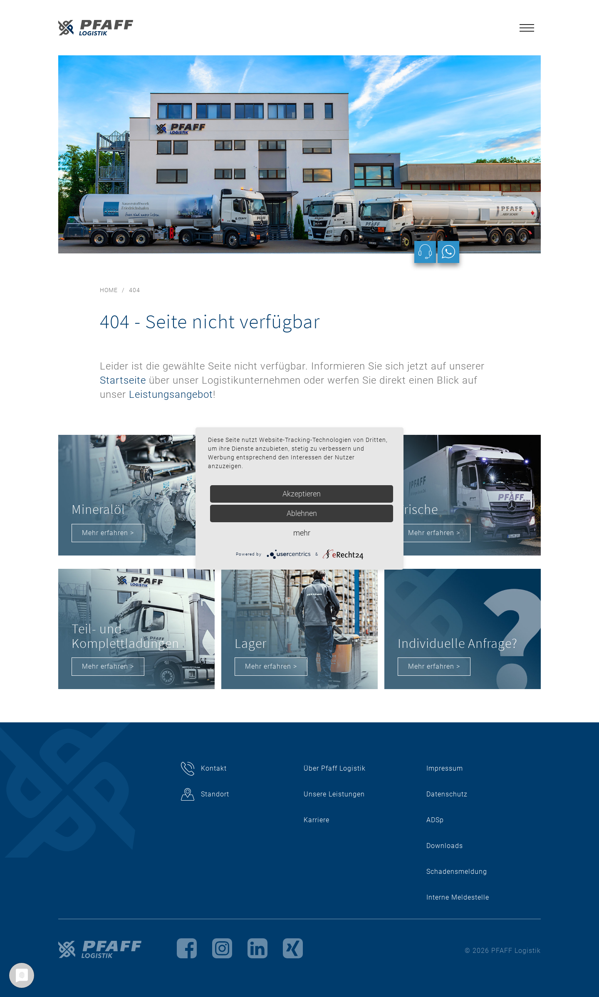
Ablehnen (302, 513)
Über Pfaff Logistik (335, 768)
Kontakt (214, 768)
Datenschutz (447, 794)
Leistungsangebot (171, 394)
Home (109, 290)
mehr (301, 532)
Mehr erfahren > (108, 533)
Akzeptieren (301, 493)
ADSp (435, 820)
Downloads (444, 846)
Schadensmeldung (456, 871)
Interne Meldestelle (457, 897)
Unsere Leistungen (334, 794)
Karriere (316, 820)
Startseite (123, 380)
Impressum (444, 768)
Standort (215, 794)
